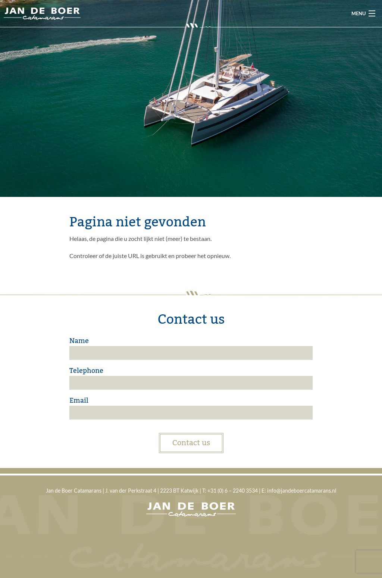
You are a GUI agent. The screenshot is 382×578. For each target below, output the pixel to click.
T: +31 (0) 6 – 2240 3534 (230, 491)
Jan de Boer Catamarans (42, 13)
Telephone (86, 371)
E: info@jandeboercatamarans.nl (299, 491)
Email (78, 400)
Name (79, 341)
